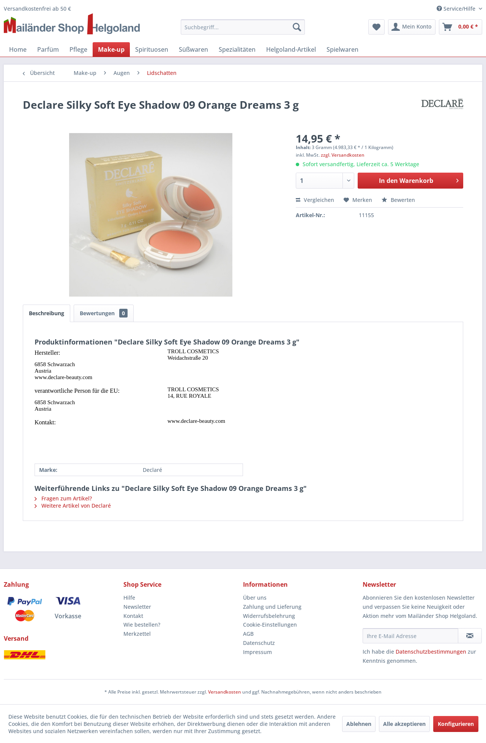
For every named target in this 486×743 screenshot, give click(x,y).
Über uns (255, 597)
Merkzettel (137, 633)
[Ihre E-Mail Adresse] (410, 635)
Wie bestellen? (141, 624)
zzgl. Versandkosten (342, 155)
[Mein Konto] (412, 27)
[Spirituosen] (152, 49)
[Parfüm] (48, 49)
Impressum (257, 652)
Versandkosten (224, 692)
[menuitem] (243, 27)
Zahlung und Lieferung (272, 606)
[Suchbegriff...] (243, 27)
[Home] (18, 49)
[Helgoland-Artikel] (291, 49)
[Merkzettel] (376, 27)
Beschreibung (46, 313)
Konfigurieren (456, 723)
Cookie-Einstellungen (270, 624)
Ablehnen (358, 723)
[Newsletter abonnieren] (470, 635)
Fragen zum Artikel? (63, 498)
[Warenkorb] (460, 27)
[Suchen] (297, 27)
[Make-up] (111, 49)
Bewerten (398, 199)
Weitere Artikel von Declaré (73, 505)
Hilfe (129, 597)
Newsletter (137, 606)
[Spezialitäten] (237, 49)
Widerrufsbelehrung (269, 615)
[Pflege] (78, 49)
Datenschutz (259, 642)
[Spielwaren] (342, 49)
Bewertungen (104, 313)
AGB (248, 633)
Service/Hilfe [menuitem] (457, 8)
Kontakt (133, 615)
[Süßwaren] (193, 49)
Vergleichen (315, 199)
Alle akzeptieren (404, 723)
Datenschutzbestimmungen (431, 651)
